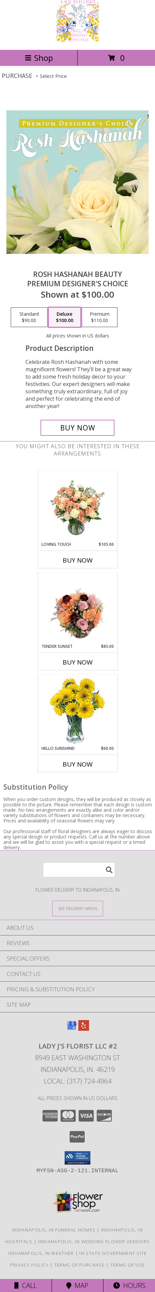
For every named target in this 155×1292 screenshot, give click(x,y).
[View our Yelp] (83, 1028)
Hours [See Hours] (129, 1285)
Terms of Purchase (79, 1265)
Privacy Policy (29, 1265)
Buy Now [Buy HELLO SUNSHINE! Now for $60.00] (78, 764)
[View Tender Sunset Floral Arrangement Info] (77, 608)
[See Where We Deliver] (77, 908)
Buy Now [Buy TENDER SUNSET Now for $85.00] (78, 662)
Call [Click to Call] (25, 1285)
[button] (77, 1158)
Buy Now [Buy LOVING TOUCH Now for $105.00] (78, 560)
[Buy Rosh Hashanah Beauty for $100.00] (78, 428)
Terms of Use (127, 1265)
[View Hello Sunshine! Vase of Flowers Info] (77, 710)
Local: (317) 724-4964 (77, 1081)
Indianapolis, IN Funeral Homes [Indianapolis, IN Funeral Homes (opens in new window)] (53, 1230)
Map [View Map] (77, 1285)
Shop (39, 57)
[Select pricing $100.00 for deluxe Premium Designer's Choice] (64, 317)
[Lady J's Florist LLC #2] (77, 40)
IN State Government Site (113, 1253)
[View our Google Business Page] (71, 1028)
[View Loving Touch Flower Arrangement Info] (77, 506)
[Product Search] (79, 869)
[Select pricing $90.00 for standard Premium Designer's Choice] (29, 317)
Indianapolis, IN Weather (41, 1253)
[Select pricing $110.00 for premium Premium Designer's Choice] (99, 317)
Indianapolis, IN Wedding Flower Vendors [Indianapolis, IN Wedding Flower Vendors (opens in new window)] (94, 1241)
